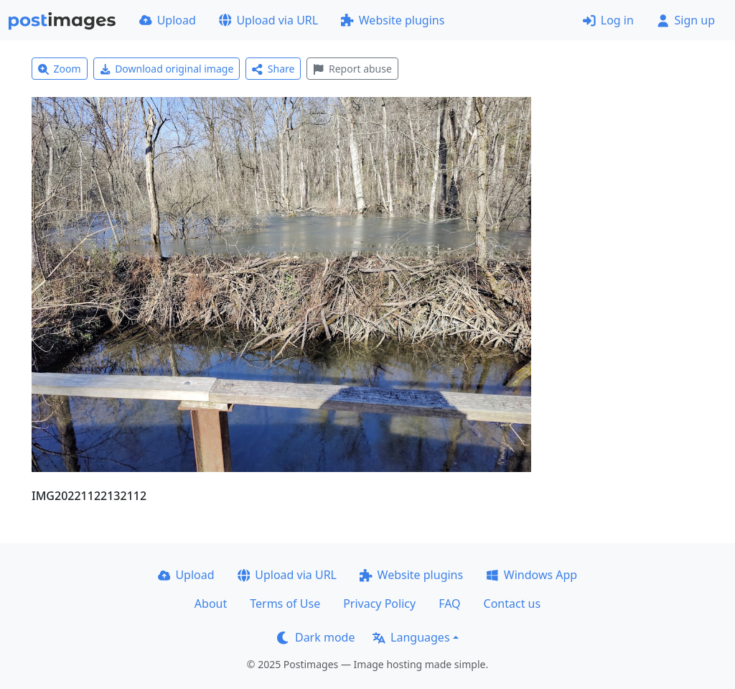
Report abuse (352, 68)
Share (273, 68)
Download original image (167, 68)
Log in (608, 20)
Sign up (686, 20)
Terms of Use (285, 603)
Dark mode (316, 637)
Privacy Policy (379, 603)
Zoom (59, 68)
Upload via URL (268, 20)
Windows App (531, 575)
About (211, 603)
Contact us (512, 603)
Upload (167, 20)
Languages (411, 637)
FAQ (449, 603)
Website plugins (392, 20)
